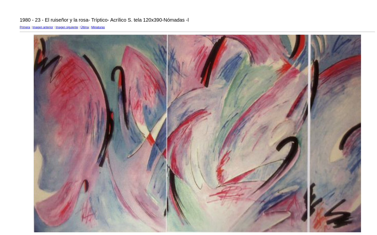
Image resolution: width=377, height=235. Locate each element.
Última (84, 27)
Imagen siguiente (67, 27)
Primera (25, 27)
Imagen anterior (42, 27)
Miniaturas (98, 27)
